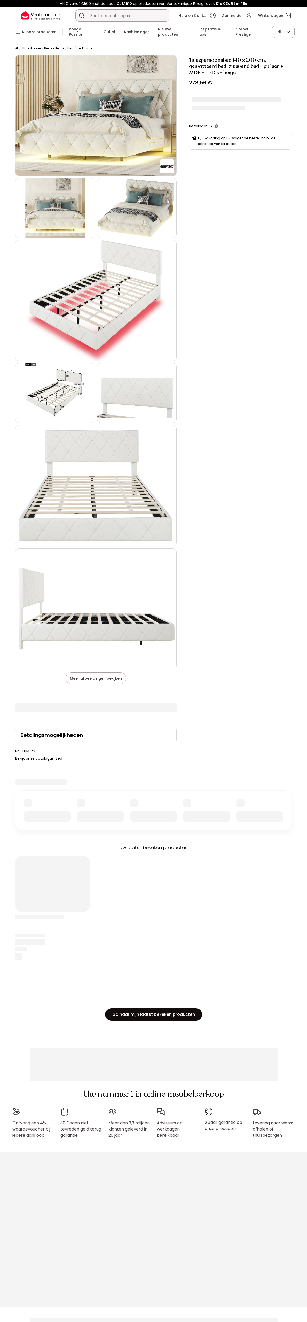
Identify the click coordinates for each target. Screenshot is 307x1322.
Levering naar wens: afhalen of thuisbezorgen (273, 1129)
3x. (211, 126)
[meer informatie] (216, 126)
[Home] (16, 48)
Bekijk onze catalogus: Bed (38, 758)
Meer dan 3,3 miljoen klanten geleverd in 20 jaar (129, 1129)
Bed (70, 48)
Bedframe (84, 48)
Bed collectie (54, 48)
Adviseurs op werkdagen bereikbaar (170, 1129)
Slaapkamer (31, 48)
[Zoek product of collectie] (81, 15)
